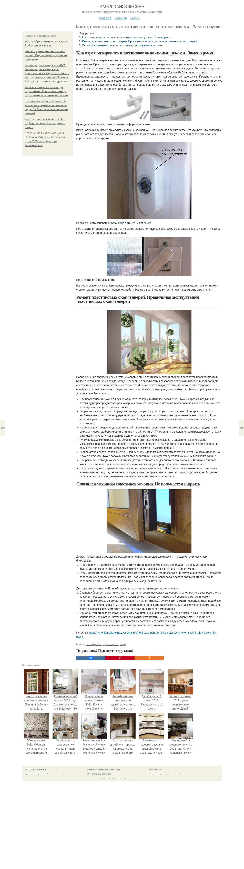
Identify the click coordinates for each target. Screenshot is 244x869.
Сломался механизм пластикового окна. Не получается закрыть (122, 45)
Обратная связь (155, 770)
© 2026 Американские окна (36, 770)
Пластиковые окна (94, 645)
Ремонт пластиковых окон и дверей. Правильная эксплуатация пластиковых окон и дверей (139, 41)
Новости (120, 18)
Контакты (91, 770)
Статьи (135, 18)
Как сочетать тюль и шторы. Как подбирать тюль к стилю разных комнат (45, 123)
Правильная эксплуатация (114, 645)
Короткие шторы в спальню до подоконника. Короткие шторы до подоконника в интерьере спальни (46, 91)
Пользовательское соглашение (108, 770)
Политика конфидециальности (99, 774)
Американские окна (122, 6)
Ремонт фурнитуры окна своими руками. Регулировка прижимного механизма (46, 55)
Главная (105, 18)
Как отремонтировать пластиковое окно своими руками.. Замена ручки (126, 37)
